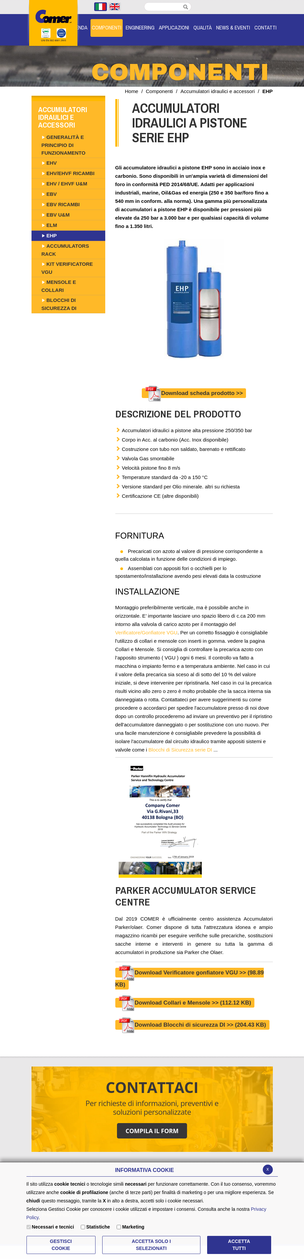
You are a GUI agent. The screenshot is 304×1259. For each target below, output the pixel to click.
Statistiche (98, 1227)
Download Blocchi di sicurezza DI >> (192, 1025)
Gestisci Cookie (61, 1245)
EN (115, 6)
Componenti (159, 91)
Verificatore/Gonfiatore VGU (146, 632)
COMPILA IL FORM (151, 1131)
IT (101, 6)
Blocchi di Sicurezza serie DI (180, 750)
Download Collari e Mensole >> (185, 1003)
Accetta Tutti (239, 1245)
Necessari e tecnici (53, 1227)
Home (131, 91)
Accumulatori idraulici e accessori (217, 91)
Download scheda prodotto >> (194, 393)
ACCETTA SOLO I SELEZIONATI (151, 1245)
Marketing (133, 1227)
